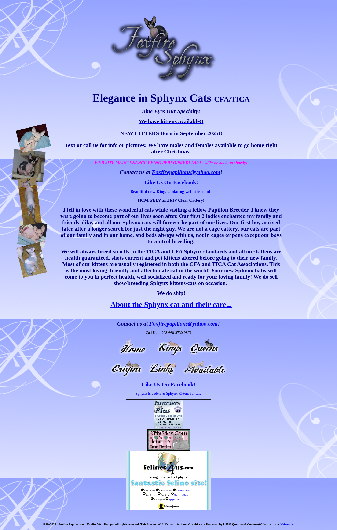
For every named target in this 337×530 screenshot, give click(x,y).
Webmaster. (287, 524)
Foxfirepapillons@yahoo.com (186, 172)
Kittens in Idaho (181, 495)
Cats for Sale (149, 490)
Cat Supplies (159, 499)
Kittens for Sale (166, 490)
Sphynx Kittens (183, 490)
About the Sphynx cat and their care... (171, 304)
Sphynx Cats (174, 499)
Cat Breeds (165, 495)
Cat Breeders (151, 495)
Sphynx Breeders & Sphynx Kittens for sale (168, 393)
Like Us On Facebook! (171, 182)
